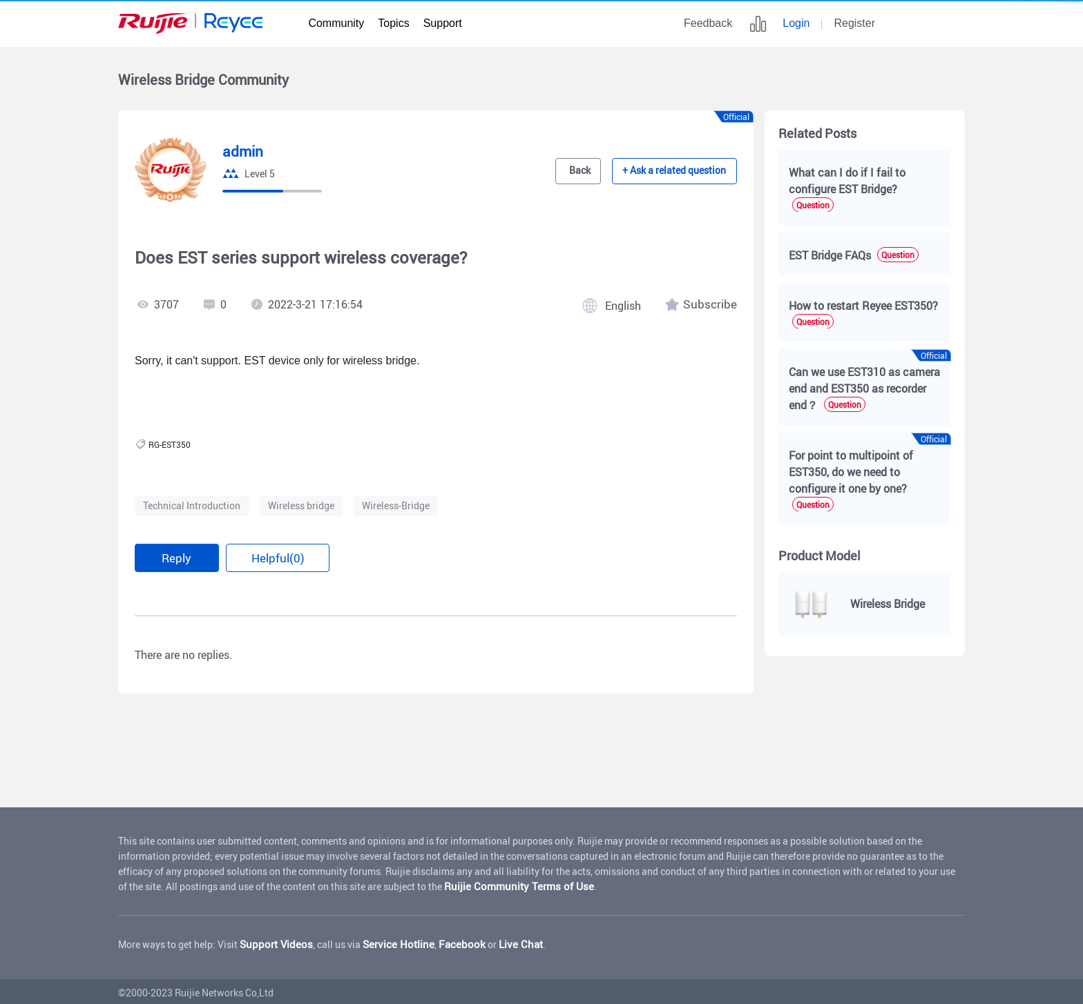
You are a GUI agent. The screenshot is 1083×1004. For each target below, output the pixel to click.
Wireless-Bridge (396, 505)
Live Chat (501, 942)
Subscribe (712, 304)
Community (336, 23)
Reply (177, 556)
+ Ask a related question (680, 171)
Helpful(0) (277, 556)
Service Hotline (389, 942)
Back (591, 171)
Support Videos (273, 942)
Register (854, 23)
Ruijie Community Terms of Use (511, 884)
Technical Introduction (191, 505)
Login (796, 23)
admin (241, 151)
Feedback (708, 23)
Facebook (447, 942)
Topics (393, 23)
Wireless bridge (301, 505)
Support (442, 23)
